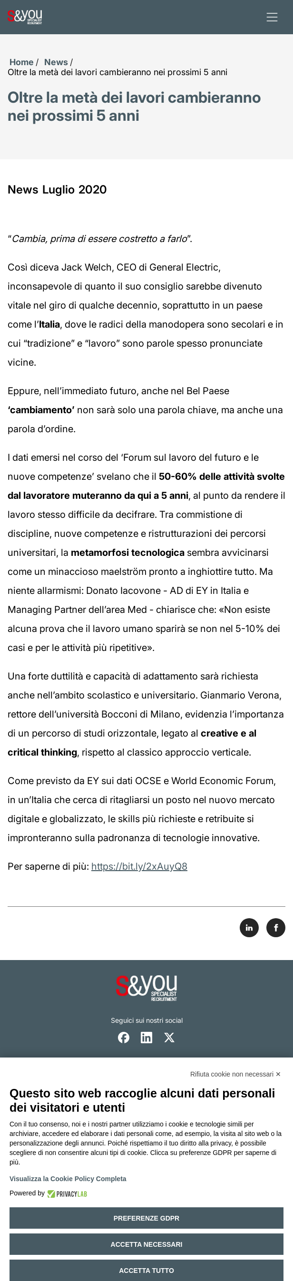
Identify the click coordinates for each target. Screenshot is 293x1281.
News (56, 62)
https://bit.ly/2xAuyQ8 (139, 866)
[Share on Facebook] (275, 927)
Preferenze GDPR (146, 1218)
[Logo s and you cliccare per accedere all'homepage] (25, 17)
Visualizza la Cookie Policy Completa (68, 1179)
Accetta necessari (147, 1244)
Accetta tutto (146, 1270)
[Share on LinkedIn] (249, 927)
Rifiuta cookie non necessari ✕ (235, 1074)
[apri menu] (272, 17)
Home (22, 62)
